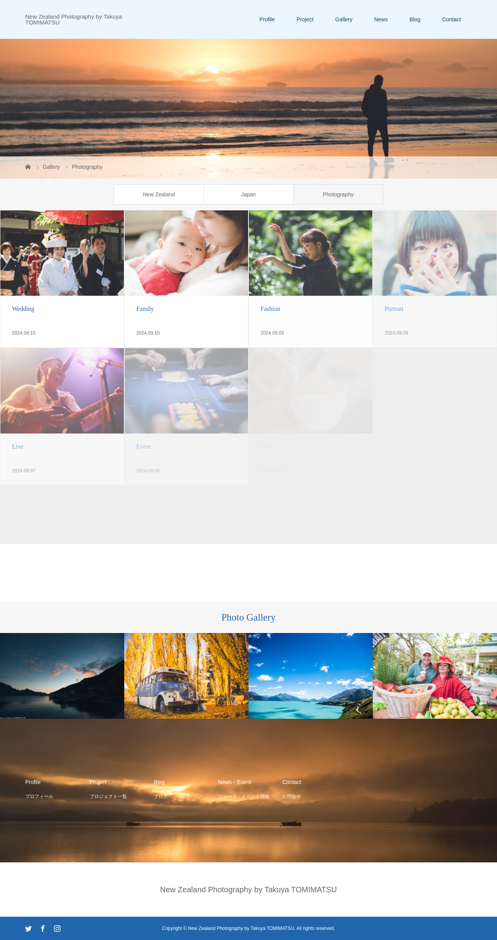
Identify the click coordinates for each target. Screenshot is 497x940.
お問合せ (291, 796)
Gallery (343, 19)
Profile (267, 19)
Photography (338, 194)
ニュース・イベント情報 (243, 796)
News (381, 19)
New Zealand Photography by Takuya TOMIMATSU (73, 19)
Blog (415, 19)
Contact (451, 19)
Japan (248, 194)
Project (305, 19)
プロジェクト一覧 (108, 796)
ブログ (161, 796)
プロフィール (39, 796)
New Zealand (159, 194)
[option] (62, 676)
